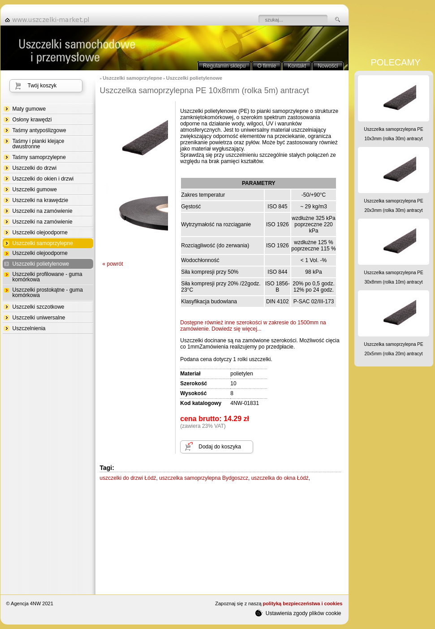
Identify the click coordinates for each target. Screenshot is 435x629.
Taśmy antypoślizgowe (39, 130)
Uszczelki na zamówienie (43, 211)
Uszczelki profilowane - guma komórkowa (47, 277)
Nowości (328, 66)
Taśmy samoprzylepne (39, 157)
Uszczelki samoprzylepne (43, 243)
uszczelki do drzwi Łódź (128, 478)
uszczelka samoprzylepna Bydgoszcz (203, 478)
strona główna (50, 19)
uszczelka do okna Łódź (280, 478)
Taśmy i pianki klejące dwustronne (39, 144)
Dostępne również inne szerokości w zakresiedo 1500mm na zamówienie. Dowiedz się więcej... (253, 325)
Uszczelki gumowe (35, 189)
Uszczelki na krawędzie (41, 200)
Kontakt (297, 66)
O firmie (266, 66)
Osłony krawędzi (32, 119)
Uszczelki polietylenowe (41, 264)
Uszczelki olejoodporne (40, 232)
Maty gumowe (29, 109)
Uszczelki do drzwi (35, 168)
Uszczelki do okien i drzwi (43, 179)
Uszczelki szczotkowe (39, 307)
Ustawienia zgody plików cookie (298, 612)
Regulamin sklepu (224, 66)
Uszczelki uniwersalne (39, 317)
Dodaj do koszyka (219, 447)
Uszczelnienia (29, 328)
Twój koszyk (42, 85)
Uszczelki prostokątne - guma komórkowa (48, 292)
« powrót (113, 264)
